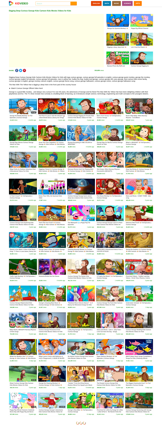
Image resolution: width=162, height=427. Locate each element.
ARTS (138, 3)
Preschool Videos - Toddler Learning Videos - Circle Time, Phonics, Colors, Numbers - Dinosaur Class (138, 278)
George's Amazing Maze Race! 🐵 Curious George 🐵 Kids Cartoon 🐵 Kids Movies (50, 305)
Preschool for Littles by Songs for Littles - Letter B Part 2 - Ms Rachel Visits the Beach (110, 412)
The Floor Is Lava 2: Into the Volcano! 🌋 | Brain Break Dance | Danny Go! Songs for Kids (52, 117)
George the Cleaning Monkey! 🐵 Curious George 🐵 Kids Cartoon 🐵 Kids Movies (50, 385)
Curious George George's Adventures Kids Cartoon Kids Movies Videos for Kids (51, 412)
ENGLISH (96, 3)
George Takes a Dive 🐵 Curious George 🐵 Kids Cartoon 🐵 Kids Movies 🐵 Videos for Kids (52, 251)
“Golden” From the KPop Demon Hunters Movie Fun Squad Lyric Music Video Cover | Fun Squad (80, 385)
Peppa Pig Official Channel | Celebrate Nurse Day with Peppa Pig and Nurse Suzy (22, 412)
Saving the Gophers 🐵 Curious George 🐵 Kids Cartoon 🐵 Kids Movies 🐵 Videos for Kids (138, 251)
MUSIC (116, 3)
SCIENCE (127, 3)
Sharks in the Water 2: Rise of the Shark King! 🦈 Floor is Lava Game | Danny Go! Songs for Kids (23, 251)
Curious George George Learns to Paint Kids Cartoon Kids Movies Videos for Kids (109, 224)
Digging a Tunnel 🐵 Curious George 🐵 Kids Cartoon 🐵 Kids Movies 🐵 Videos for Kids (51, 171)
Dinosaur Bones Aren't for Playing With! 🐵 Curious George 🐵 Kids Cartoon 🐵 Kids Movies (80, 171)
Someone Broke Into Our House (49, 276)
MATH (107, 3)
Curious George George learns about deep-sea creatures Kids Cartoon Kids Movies (80, 198)
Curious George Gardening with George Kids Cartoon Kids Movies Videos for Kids (138, 412)
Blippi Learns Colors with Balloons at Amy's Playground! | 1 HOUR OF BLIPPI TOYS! (51, 358)
